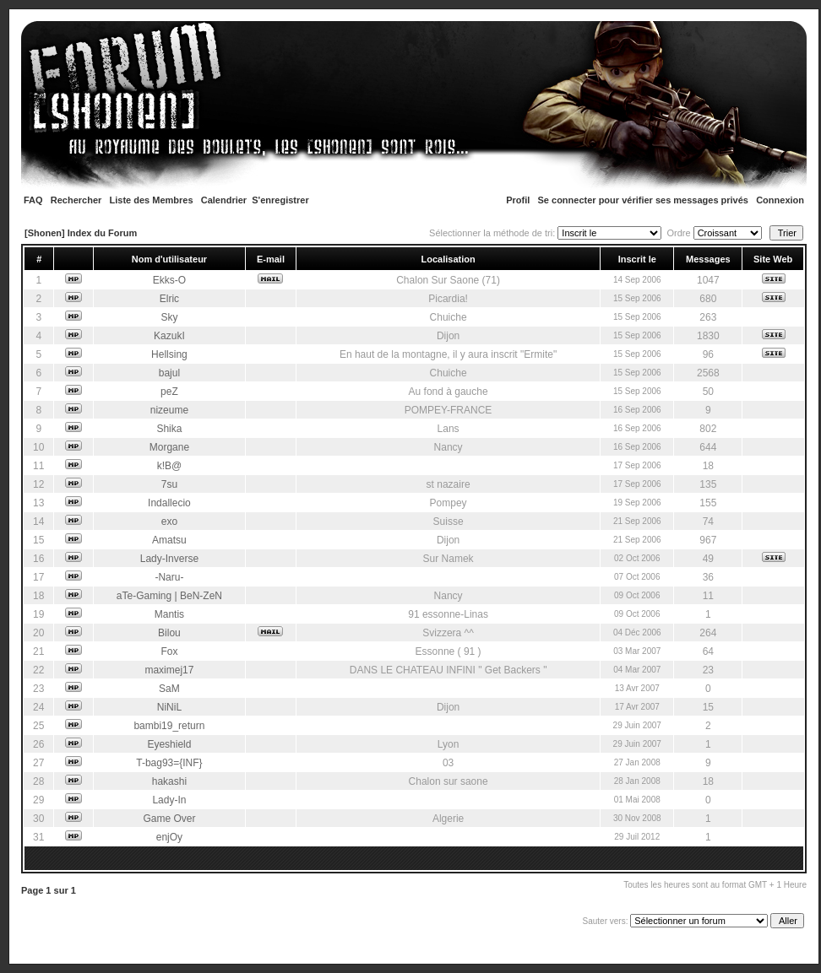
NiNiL (169, 707)
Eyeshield (169, 744)
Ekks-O (169, 280)
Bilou (169, 633)
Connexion (780, 200)
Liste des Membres (151, 200)
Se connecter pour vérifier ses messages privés (643, 200)
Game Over (169, 818)
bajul (169, 373)
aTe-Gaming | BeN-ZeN (169, 596)
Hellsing (169, 354)
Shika (169, 429)
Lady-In (169, 800)
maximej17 (168, 670)
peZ (169, 391)
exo (169, 521)
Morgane (169, 447)
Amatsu (169, 540)
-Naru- (169, 577)
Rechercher (76, 200)
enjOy (169, 837)
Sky (168, 317)
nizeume (169, 410)
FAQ (33, 200)
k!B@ (169, 466)
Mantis (169, 614)
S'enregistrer (280, 200)
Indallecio (169, 503)
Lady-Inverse (169, 559)
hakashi (169, 781)
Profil (518, 200)
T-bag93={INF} (169, 763)
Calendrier (224, 200)
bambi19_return (168, 726)
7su (169, 484)
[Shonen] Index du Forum (80, 233)
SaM (169, 689)
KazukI (169, 336)
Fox (168, 651)
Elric (169, 299)
